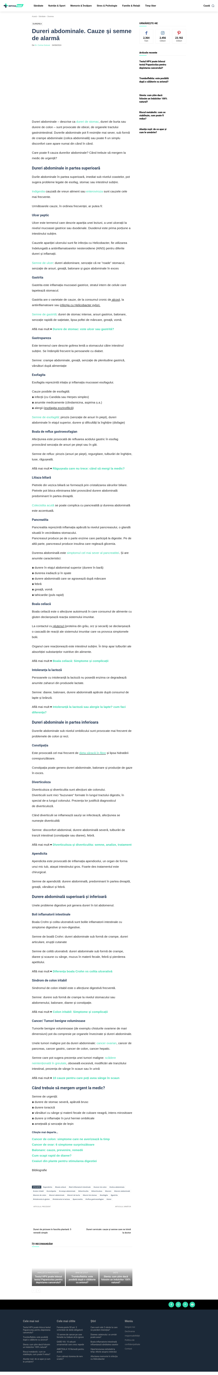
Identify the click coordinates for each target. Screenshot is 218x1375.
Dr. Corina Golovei (42, 45)
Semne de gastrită (44, 314)
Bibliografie (39, 1170)
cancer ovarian (107, 1043)
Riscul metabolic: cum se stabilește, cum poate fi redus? (152, 115)
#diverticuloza (96, 1191)
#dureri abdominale (56, 1195)
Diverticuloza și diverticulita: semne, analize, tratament (92, 844)
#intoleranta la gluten (41, 1199)
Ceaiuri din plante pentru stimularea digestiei (64, 1161)
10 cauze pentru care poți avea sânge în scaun (86, 1078)
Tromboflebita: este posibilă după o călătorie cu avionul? (82, 1284)
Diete (116, 1279)
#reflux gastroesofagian (94, 1199)
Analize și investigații (48, 1277)
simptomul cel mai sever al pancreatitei (93, 552)
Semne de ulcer (42, 263)
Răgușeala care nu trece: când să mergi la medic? (89, 468)
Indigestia (38, 191)
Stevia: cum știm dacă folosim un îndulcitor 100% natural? (116, 1284)
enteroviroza (94, 191)
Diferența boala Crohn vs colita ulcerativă (82, 971)
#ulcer (109, 1199)
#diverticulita (83, 1191)
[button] (209, 6)
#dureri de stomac (90, 1195)
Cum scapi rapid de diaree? (51, 1155)
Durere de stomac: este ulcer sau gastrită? (83, 329)
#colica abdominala (116, 1187)
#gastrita (114, 1195)
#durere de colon (39, 1195)
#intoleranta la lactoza (61, 1199)
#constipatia (51, 1191)
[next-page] (38, 1294)
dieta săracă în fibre (92, 753)
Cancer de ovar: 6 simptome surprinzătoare (63, 1144)
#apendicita (47, 1187)
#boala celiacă (60, 1187)
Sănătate (42, 16)
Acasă (34, 16)
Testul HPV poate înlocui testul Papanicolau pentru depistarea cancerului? (48, 1283)
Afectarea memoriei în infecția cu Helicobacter (104, 1361)
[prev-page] (34, 1294)
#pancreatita (78, 1199)
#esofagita (104, 1195)
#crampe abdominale (67, 1191)
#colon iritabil (38, 1191)
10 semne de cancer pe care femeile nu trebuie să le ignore (70, 1339)
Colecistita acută (43, 505)
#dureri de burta (73, 1195)
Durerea (50, 16)
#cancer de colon (100, 1187)
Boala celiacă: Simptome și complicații (80, 661)
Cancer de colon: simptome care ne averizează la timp (71, 1139)
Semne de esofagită (45, 417)
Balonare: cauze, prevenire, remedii (57, 1150)
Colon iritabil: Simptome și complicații (80, 1011)
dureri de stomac (87, 121)
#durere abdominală (122, 1191)
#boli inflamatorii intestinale (80, 1187)
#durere (108, 1191)
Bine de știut (82, 1279)
